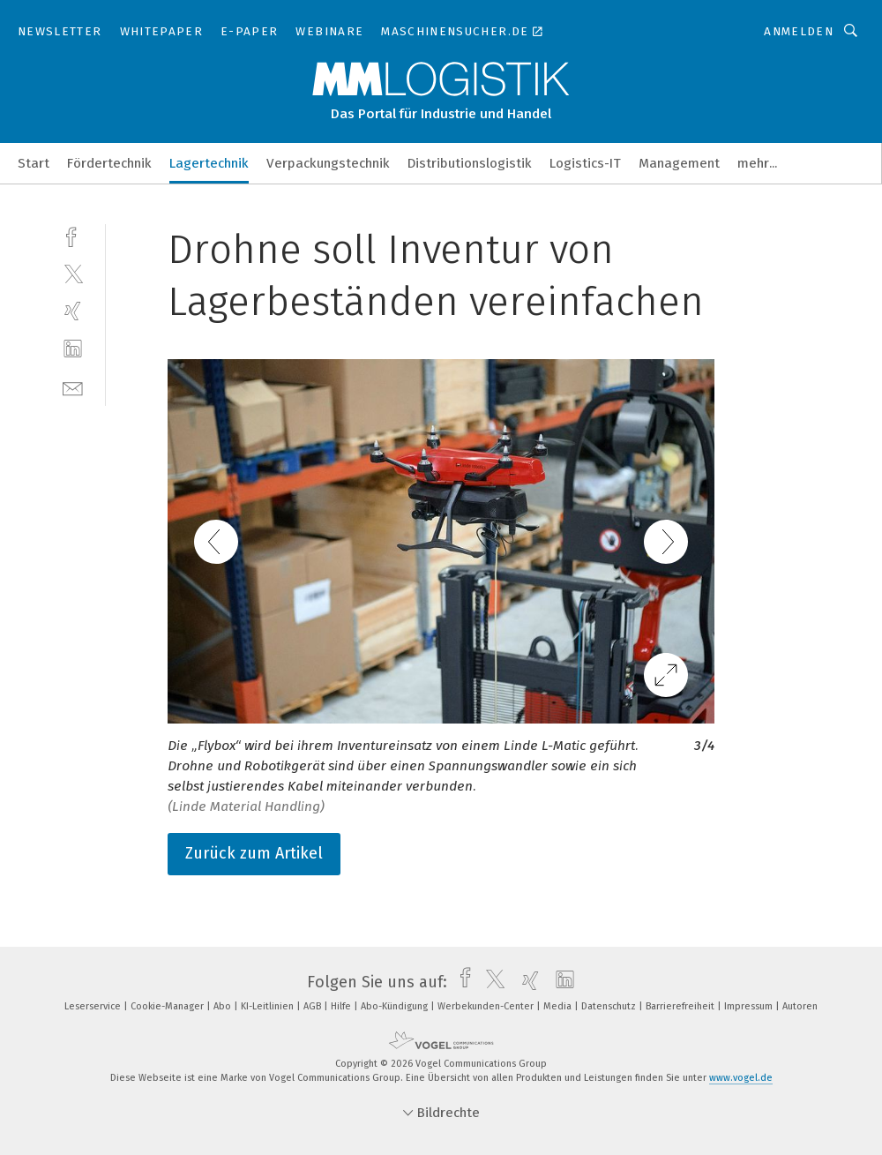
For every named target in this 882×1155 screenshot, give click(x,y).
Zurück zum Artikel (254, 853)
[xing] (73, 311)
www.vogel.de (741, 1078)
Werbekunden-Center (486, 1006)
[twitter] (73, 273)
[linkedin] (73, 349)
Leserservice (93, 1006)
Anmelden (798, 31)
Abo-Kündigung (395, 1006)
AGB (313, 1006)
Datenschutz (610, 1006)
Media (558, 1006)
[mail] (73, 387)
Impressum (749, 1006)
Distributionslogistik (469, 163)
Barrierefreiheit (681, 1006)
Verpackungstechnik (328, 163)
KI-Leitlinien (268, 1006)
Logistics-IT (585, 163)
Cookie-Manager (168, 1006)
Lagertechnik (209, 163)
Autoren (800, 1006)
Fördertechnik (109, 163)
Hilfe (342, 1006)
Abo (223, 1006)
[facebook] (73, 235)
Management (679, 163)
